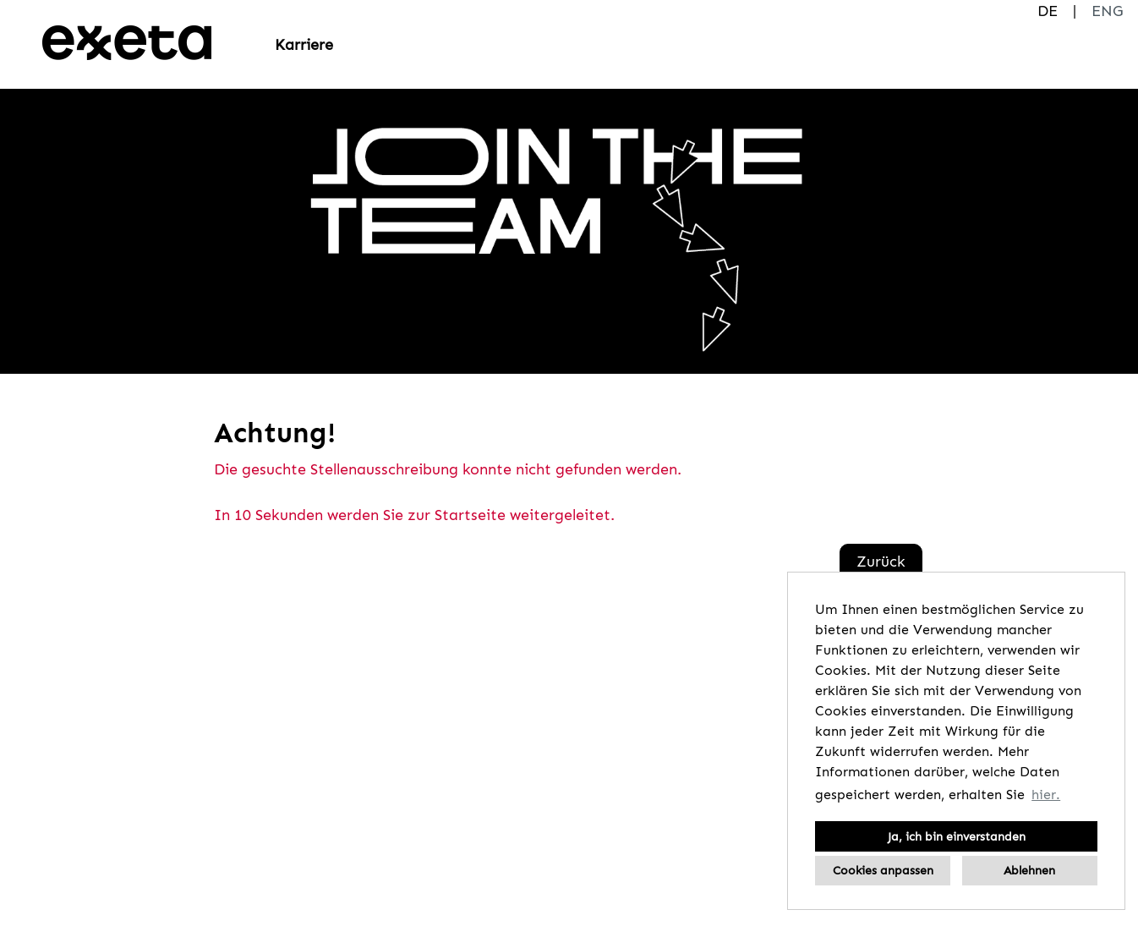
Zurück (880, 561)
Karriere (304, 45)
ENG (1107, 11)
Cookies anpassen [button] (883, 870)
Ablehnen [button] (1029, 870)
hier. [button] (1045, 794)
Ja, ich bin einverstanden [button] (957, 836)
